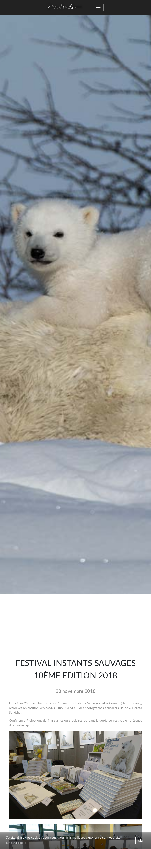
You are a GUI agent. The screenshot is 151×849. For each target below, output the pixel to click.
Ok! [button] (140, 840)
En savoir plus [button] (16, 842)
